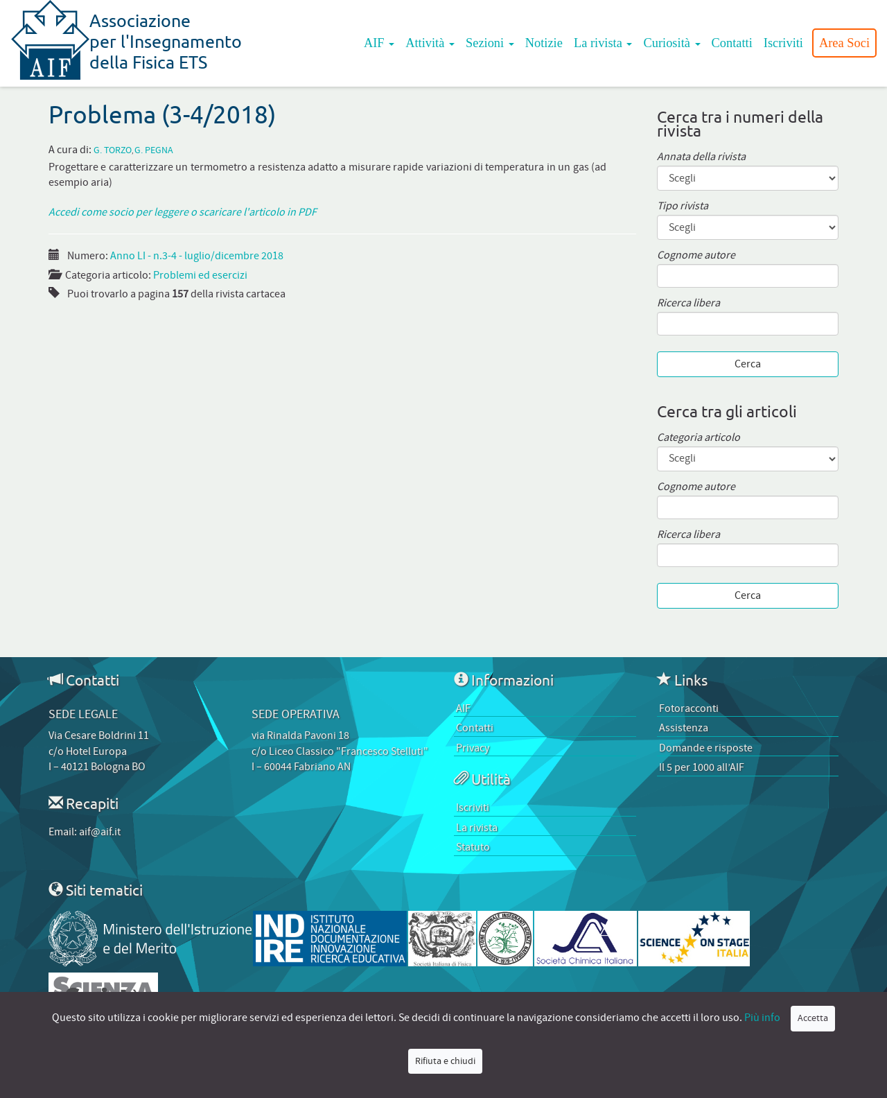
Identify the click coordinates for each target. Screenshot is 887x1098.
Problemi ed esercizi (200, 275)
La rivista (603, 43)
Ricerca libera (688, 303)
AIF (379, 43)
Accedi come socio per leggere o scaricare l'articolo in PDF (183, 212)
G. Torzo (113, 151)
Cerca (748, 364)
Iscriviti (783, 43)
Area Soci (844, 43)
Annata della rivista (701, 157)
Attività (430, 43)
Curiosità (671, 43)
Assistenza (683, 728)
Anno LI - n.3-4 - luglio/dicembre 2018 (196, 256)
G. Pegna (153, 151)
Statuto (473, 847)
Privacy (472, 748)
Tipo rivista (682, 206)
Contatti (732, 43)
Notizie (544, 43)
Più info (762, 1018)
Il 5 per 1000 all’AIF (701, 767)
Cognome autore (696, 255)
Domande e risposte (706, 748)
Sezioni (490, 43)
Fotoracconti (689, 708)
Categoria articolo (698, 438)
